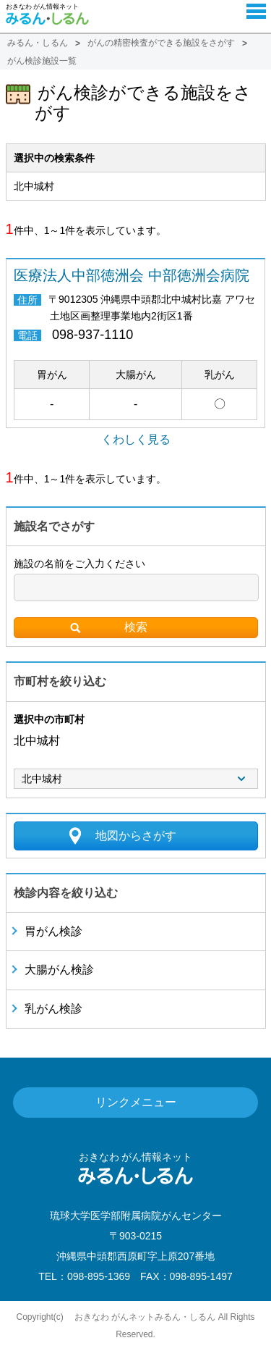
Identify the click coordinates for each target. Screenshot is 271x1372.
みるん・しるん (37, 43)
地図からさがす (135, 835)
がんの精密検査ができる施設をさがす (161, 43)
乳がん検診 (53, 1009)
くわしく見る (136, 439)
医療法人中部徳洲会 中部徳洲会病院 (131, 275)
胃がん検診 (53, 931)
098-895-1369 (98, 1276)
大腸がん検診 (59, 969)
